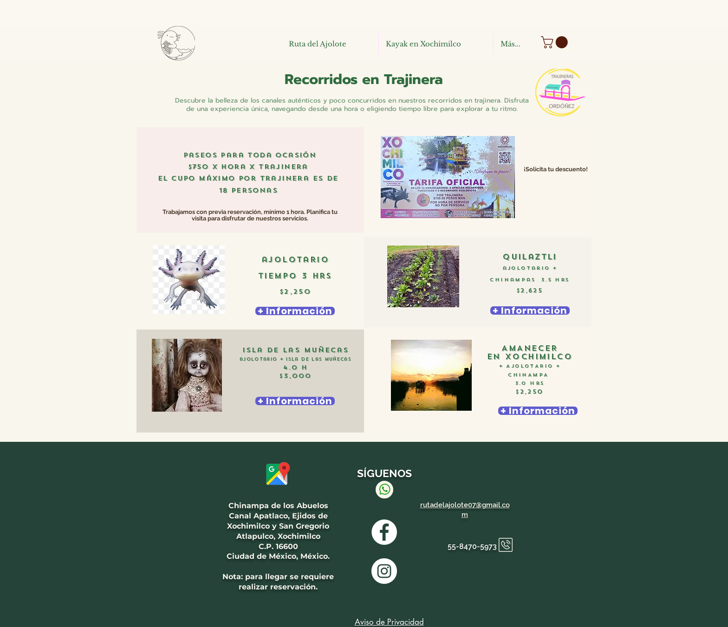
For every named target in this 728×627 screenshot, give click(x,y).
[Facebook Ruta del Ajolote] (384, 532)
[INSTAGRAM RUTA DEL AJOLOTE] (384, 571)
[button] (556, 42)
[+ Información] (295, 311)
